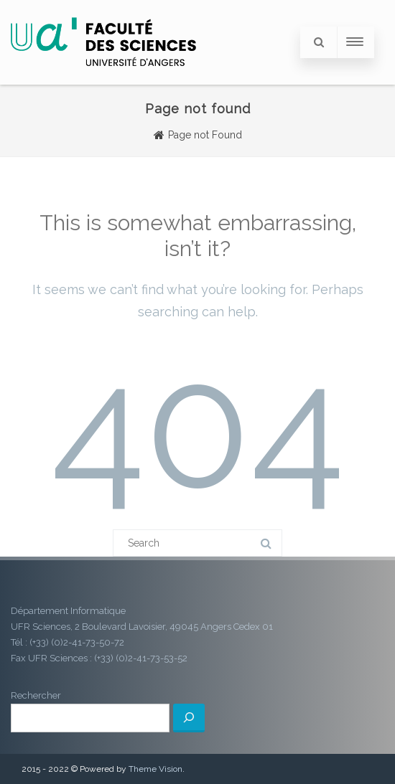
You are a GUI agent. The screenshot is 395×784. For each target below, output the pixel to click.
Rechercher (36, 695)
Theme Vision (155, 769)
